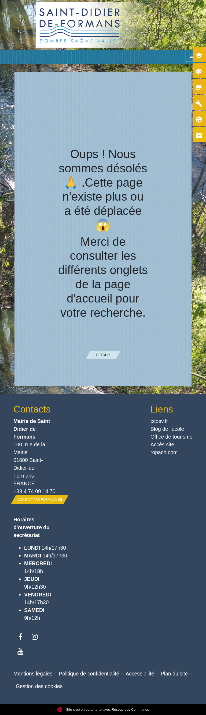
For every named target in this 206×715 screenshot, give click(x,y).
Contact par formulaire (39, 499)
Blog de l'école (167, 429)
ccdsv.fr (159, 421)
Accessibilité (140, 674)
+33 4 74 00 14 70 (34, 491)
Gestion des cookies (39, 686)
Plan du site (174, 674)
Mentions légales (32, 674)
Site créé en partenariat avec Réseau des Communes (103, 709)
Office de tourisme (171, 437)
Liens (161, 409)
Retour (103, 355)
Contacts (32, 409)
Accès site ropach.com (164, 448)
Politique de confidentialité (89, 674)
